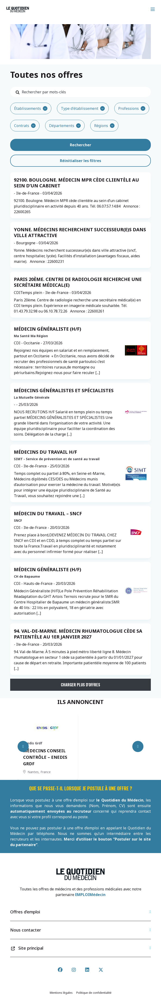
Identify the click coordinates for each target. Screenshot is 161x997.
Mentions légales (61, 993)
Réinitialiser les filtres (80, 160)
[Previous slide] (23, 746)
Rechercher (80, 144)
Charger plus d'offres (80, 684)
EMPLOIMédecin (90, 894)
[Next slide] (137, 746)
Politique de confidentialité (93, 993)
